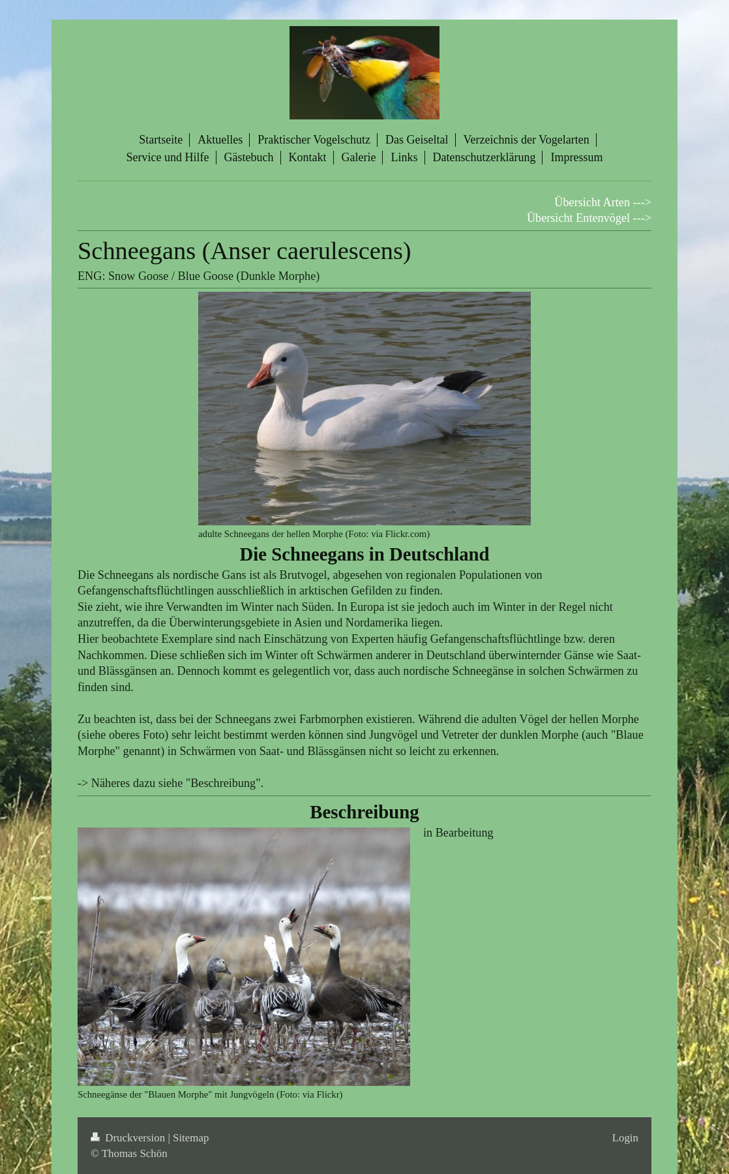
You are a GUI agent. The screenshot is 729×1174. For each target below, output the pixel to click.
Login (625, 1138)
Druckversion (129, 1138)
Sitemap (191, 1138)
